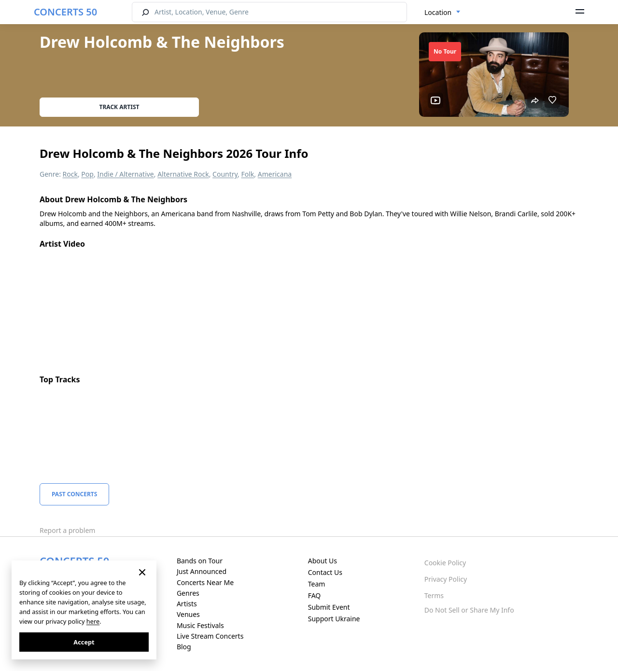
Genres (188, 593)
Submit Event (329, 607)
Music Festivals (200, 625)
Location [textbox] (437, 12)
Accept (83, 642)
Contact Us (325, 572)
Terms (434, 595)
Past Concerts (74, 494)
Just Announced (201, 571)
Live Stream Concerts (210, 636)
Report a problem (67, 530)
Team (316, 583)
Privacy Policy (445, 579)
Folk (247, 174)
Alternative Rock (183, 174)
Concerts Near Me (205, 582)
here (92, 621)
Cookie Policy (445, 562)
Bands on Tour (200, 560)
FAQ (314, 595)
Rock (70, 174)
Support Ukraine (334, 618)
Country (225, 174)
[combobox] (442, 12)
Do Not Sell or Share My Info (469, 610)
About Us (322, 560)
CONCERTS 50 (65, 11)
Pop (87, 174)
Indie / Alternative (125, 174)
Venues (188, 614)
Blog (184, 646)
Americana (275, 174)
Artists (187, 603)
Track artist (119, 107)
